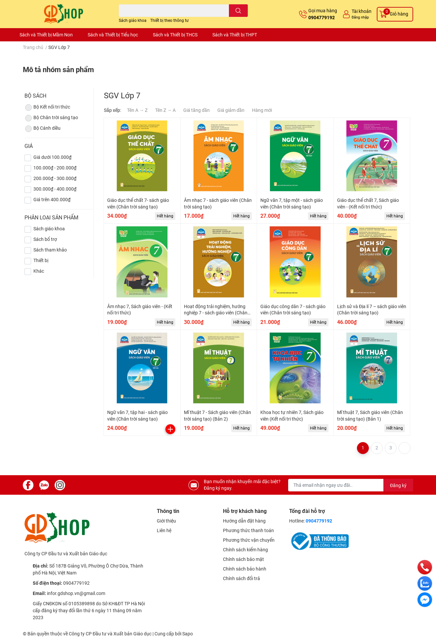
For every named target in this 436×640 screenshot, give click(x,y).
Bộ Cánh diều (42, 129)
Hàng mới (262, 110)
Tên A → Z (137, 110)
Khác (38, 271)
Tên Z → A (165, 110)
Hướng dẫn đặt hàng (244, 521)
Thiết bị (40, 260)
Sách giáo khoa (133, 20)
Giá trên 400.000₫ (51, 199)
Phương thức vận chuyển (249, 540)
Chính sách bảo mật (243, 559)
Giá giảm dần (230, 110)
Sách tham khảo (50, 249)
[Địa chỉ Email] (350, 485)
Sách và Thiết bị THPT (234, 34)
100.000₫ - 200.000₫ (54, 167)
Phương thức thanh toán (248, 530)
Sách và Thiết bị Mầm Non (46, 34)
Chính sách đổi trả (241, 578)
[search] (238, 10)
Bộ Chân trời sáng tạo (51, 118)
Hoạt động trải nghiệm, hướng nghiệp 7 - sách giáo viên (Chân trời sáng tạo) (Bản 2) (215, 313)
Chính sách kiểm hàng (245, 549)
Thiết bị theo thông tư (169, 20)
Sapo (187, 633)
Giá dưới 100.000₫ (52, 157)
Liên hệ (164, 530)
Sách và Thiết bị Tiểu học (113, 34)
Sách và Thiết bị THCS (175, 34)
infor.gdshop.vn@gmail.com (76, 593)
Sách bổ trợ (45, 239)
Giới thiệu (166, 521)
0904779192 (321, 17)
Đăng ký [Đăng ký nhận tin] (398, 485)
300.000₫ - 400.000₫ (54, 189)
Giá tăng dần (196, 110)
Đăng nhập (360, 17)
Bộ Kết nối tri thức (47, 108)
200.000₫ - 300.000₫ (54, 178)
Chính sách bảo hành (244, 568)
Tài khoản (361, 11)
